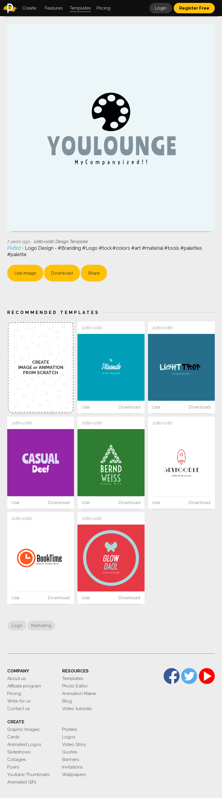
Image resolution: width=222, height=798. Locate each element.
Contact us (18, 708)
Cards (13, 737)
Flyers (13, 767)
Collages (16, 759)
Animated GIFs (21, 782)
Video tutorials (77, 708)
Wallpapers (74, 774)
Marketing (41, 625)
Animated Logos (24, 744)
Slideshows (18, 752)
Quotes (69, 752)
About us (16, 678)
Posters (69, 729)
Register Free (194, 8)
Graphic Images (23, 729)
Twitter (189, 676)
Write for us (19, 701)
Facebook (172, 676)
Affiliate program (24, 686)
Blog (67, 701)
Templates (72, 678)
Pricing (14, 693)
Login (160, 8)
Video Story (74, 744)
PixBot (14, 248)
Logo (17, 625)
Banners (70, 759)
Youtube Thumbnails (28, 774)
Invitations (72, 767)
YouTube (207, 676)
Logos (68, 737)
